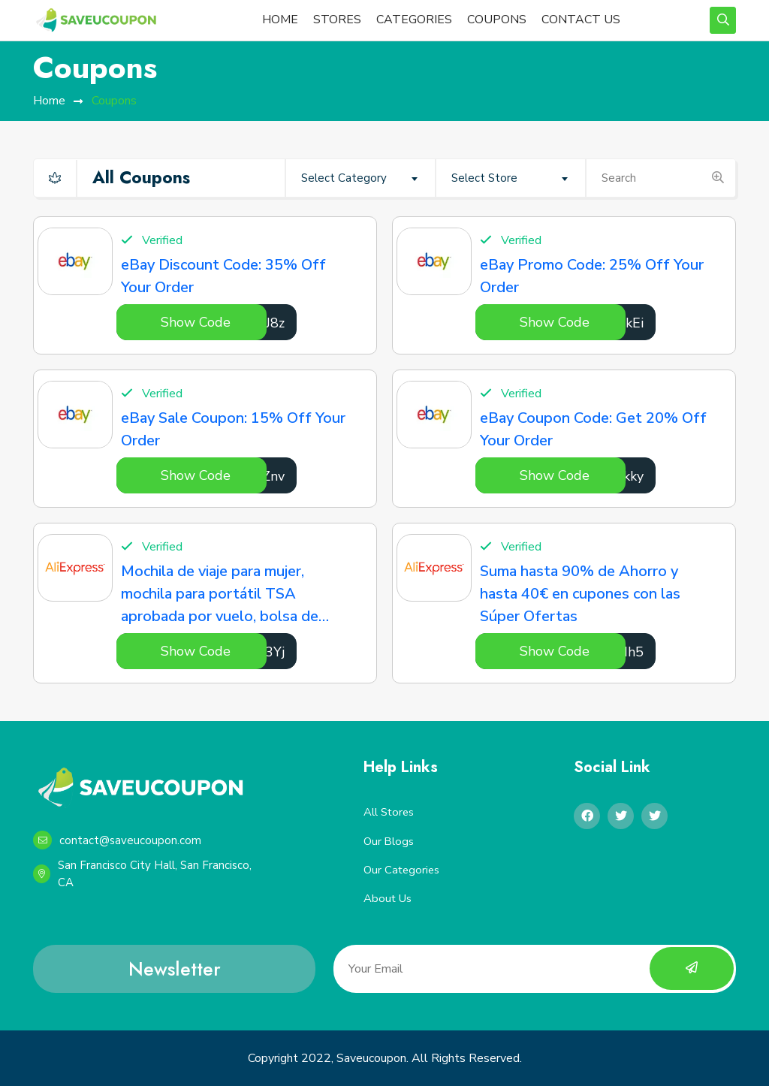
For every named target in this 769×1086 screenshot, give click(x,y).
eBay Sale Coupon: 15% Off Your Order (233, 429)
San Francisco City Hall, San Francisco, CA (142, 874)
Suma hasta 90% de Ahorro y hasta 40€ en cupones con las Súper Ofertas (580, 593)
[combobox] (360, 178)
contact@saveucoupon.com (117, 840)
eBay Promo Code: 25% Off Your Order (592, 276)
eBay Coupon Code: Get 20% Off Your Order (593, 429)
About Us (387, 899)
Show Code (196, 322)
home (49, 100)
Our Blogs (389, 841)
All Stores (389, 811)
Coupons (114, 100)
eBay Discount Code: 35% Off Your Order (223, 276)
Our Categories (402, 869)
